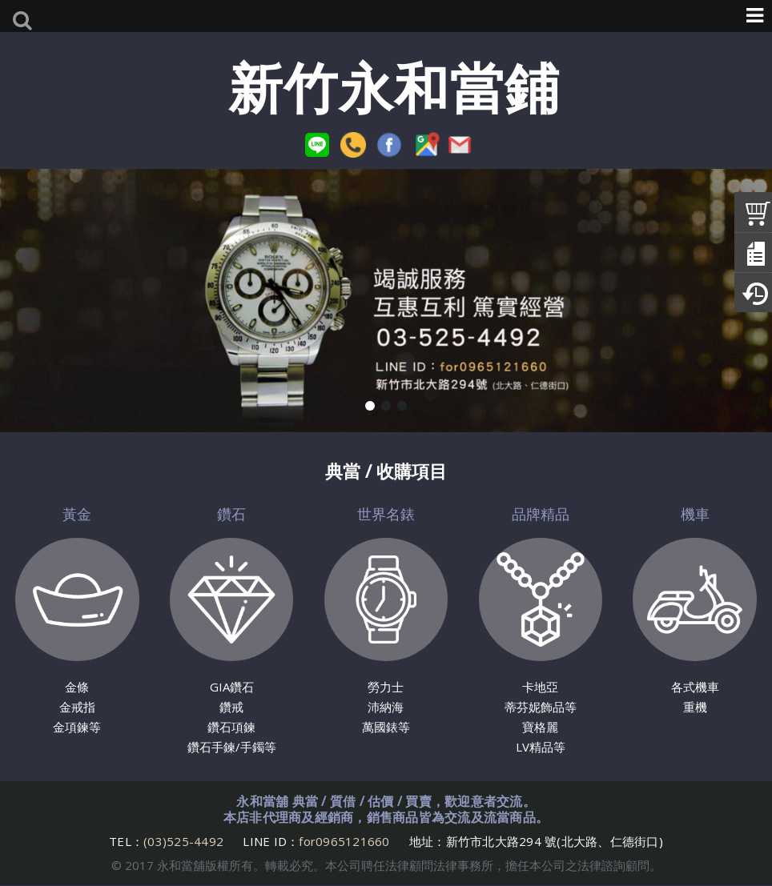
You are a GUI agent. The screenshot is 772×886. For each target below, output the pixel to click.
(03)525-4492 (185, 841)
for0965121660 (344, 841)
